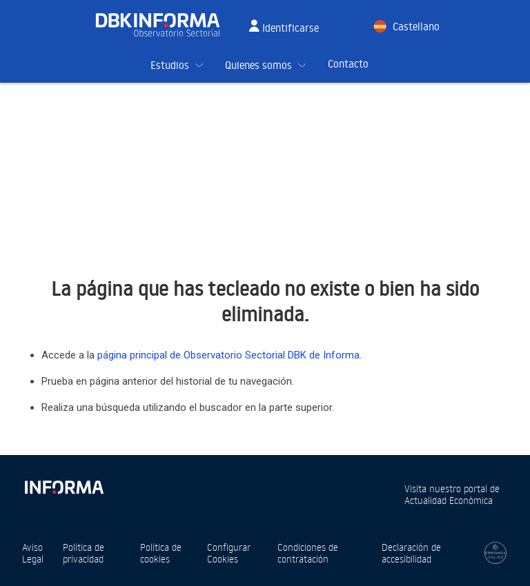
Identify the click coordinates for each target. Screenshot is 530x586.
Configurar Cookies (229, 553)
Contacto (348, 63)
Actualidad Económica (448, 500)
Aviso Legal (32, 553)
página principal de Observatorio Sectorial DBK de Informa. (229, 355)
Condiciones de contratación (307, 553)
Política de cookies (160, 553)
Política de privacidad (83, 553)
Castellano (416, 26)
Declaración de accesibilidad (411, 553)
